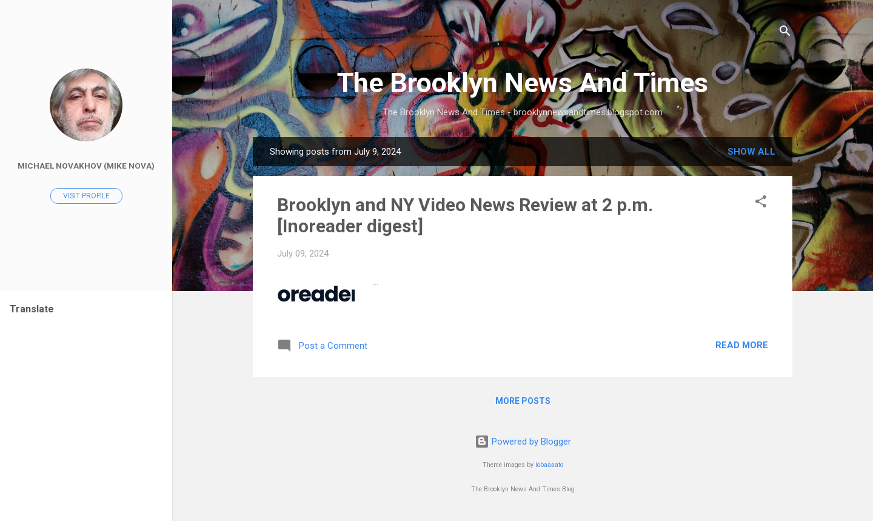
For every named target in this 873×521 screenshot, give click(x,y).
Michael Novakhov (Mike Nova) (86, 165)
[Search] (785, 33)
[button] (761, 203)
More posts (522, 401)
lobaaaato (549, 465)
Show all (751, 151)
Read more (741, 345)
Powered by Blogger (523, 441)
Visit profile (86, 196)
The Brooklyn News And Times (522, 83)
